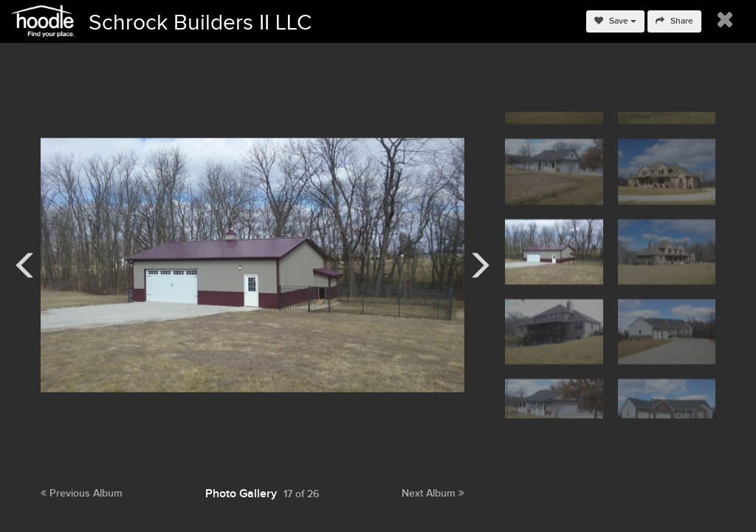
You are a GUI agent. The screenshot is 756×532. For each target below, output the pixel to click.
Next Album (433, 493)
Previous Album (82, 493)
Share (674, 21)
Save (615, 21)
